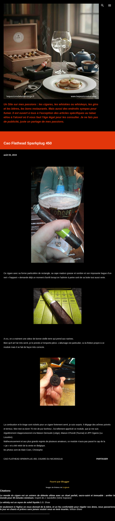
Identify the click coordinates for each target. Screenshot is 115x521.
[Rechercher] (102, 5)
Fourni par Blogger (57, 481)
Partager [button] (102, 459)
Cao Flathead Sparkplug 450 (20, 459)
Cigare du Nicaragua (50, 459)
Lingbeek (66, 487)
